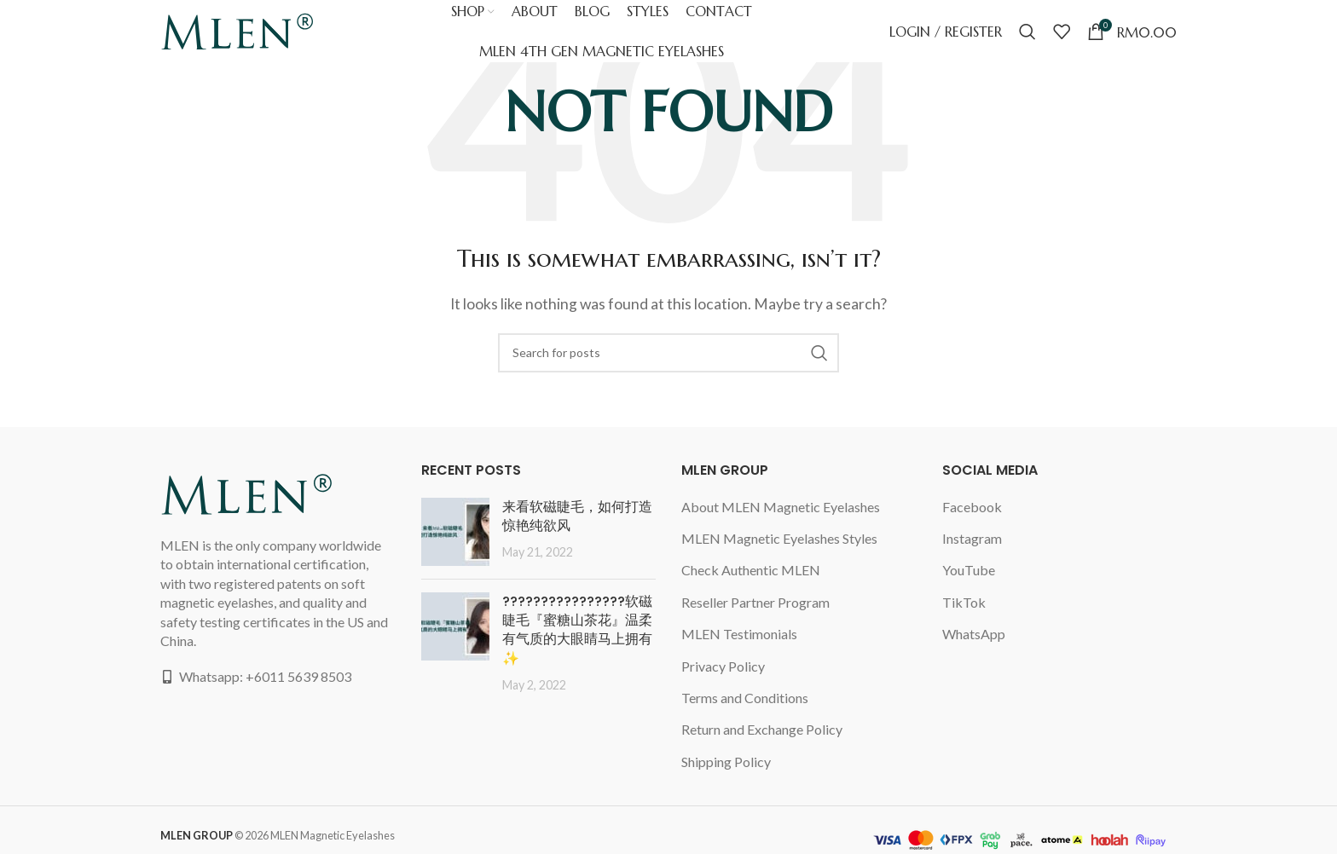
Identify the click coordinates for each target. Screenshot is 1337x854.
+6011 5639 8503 (298, 676)
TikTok (964, 602)
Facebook (972, 507)
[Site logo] (237, 36)
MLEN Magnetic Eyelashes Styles (779, 538)
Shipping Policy (726, 761)
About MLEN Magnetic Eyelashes (782, 507)
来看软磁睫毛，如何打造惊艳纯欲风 (577, 516)
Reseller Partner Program (755, 602)
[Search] (1027, 38)
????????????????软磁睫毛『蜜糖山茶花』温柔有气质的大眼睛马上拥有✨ (577, 629)
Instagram (972, 538)
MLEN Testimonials (739, 634)
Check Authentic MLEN (750, 570)
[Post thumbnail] (455, 532)
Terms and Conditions (744, 698)
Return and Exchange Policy (761, 729)
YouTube (968, 570)
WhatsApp (973, 634)
